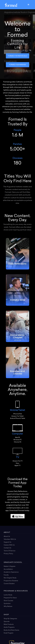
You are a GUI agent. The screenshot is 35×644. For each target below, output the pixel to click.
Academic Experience (11, 572)
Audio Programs (9, 627)
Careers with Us (9, 545)
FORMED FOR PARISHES (17, 65)
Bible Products (9, 624)
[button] (28, 4)
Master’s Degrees (9, 566)
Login (6, 556)
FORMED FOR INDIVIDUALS (17, 56)
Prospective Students (11, 581)
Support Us (7, 542)
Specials (6, 621)
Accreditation (8, 569)
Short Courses (8, 600)
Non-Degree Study (10, 578)
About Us (7, 536)
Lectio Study (8, 595)
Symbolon (7, 603)
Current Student (9, 583)
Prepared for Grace (10, 598)
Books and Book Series (11, 630)
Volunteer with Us (10, 539)
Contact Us (7, 548)
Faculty (6, 575)
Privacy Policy (8, 553)
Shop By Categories (10, 618)
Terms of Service (9, 551)
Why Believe (8, 606)
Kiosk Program (8, 633)
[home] (11, 4)
